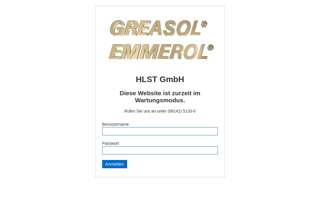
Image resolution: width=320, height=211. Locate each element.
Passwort (110, 143)
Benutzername (115, 124)
